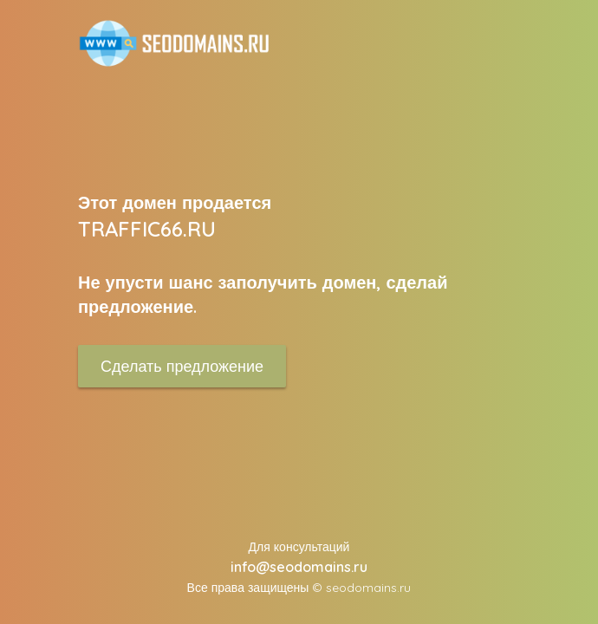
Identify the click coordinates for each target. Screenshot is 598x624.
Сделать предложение (182, 366)
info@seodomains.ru (299, 566)
